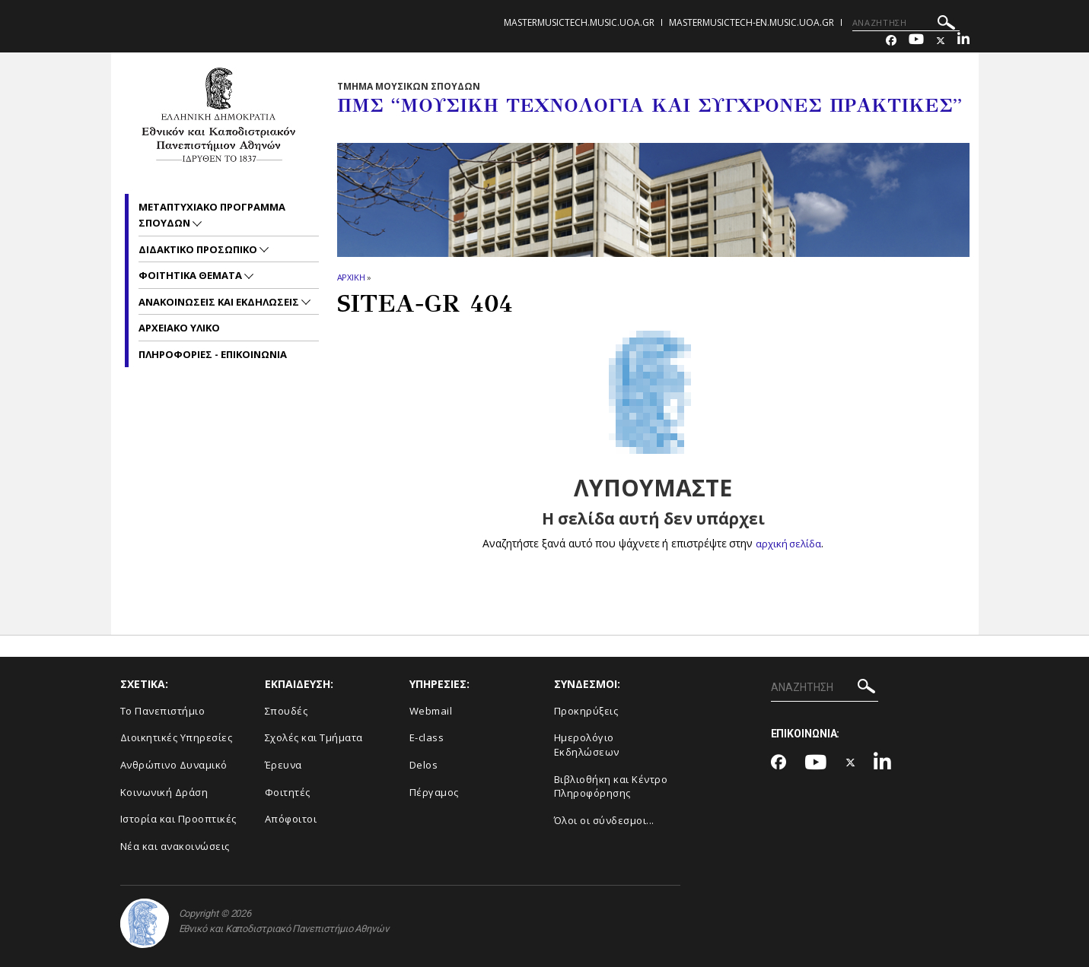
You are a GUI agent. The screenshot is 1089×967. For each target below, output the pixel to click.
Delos (423, 765)
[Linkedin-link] (963, 40)
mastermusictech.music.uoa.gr (579, 22)
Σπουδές (286, 711)
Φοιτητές (287, 792)
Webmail (431, 711)
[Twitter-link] (940, 40)
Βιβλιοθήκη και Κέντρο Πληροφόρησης (611, 786)
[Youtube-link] (916, 40)
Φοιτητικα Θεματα (191, 275)
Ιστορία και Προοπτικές (178, 819)
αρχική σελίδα (788, 543)
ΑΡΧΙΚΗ (351, 277)
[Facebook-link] (891, 40)
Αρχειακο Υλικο (179, 327)
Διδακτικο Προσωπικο (199, 249)
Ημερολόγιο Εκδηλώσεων (586, 745)
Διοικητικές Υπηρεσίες (176, 737)
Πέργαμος (434, 792)
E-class (426, 737)
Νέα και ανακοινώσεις (175, 846)
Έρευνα (283, 765)
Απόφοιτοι (291, 819)
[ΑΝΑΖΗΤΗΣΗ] (906, 22)
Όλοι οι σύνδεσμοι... (604, 820)
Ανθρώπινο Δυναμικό (174, 765)
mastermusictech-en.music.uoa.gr (751, 22)
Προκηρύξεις (586, 711)
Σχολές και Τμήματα (314, 737)
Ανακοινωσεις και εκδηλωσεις (220, 302)
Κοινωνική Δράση (164, 792)
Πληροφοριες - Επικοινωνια (213, 354)
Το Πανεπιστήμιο (162, 711)
